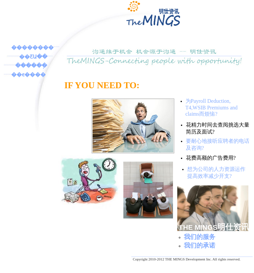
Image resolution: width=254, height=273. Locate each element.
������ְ (31, 65)
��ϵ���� (28, 74)
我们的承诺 (199, 245)
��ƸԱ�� (33, 56)
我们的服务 (199, 236)
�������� (32, 47)
